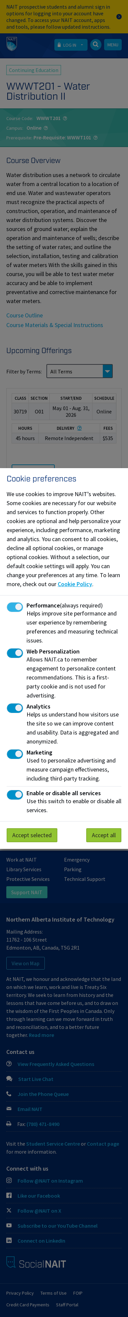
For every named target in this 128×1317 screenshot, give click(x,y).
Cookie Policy (75, 584)
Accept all (104, 835)
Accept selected (32, 835)
